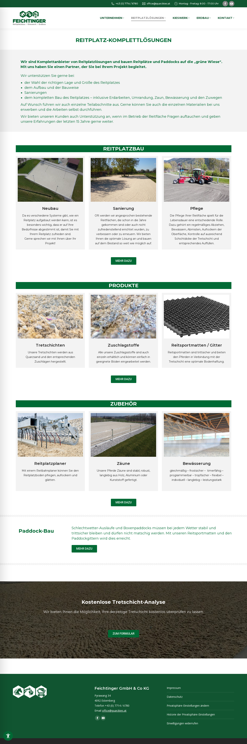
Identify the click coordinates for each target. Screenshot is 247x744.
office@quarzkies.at (156, 3)
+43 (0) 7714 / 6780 (124, 3)
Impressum (174, 688)
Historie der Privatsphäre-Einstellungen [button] (191, 714)
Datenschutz (175, 697)
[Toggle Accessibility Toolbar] (8, 736)
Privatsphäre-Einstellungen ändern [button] (188, 705)
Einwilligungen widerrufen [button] (182, 723)
